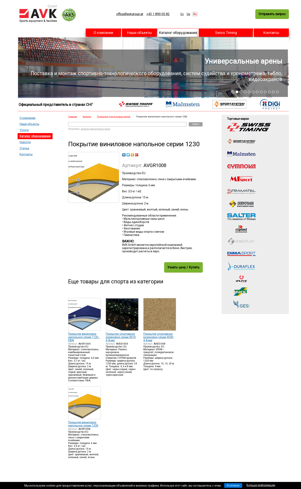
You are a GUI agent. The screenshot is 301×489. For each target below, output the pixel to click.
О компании (103, 32)
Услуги (24, 130)
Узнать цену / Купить (183, 267)
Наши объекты (139, 32)
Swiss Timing (226, 32)
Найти (195, 124)
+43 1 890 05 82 (158, 14)
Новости (25, 142)
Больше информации (261, 485)
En (182, 14)
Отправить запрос (272, 14)
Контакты (271, 32)
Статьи (24, 148)
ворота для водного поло (95, 129)
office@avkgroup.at (129, 14)
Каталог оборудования (178, 32)
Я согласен (233, 485)
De (188, 14)
